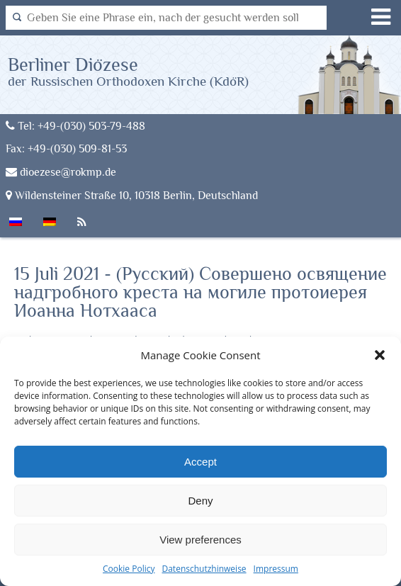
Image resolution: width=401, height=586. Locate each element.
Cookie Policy (128, 569)
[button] (380, 355)
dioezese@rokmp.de (61, 172)
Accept (200, 462)
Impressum (276, 569)
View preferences (200, 540)
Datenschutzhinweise (204, 569)
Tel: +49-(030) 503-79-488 (75, 126)
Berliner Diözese (128, 71)
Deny (200, 501)
